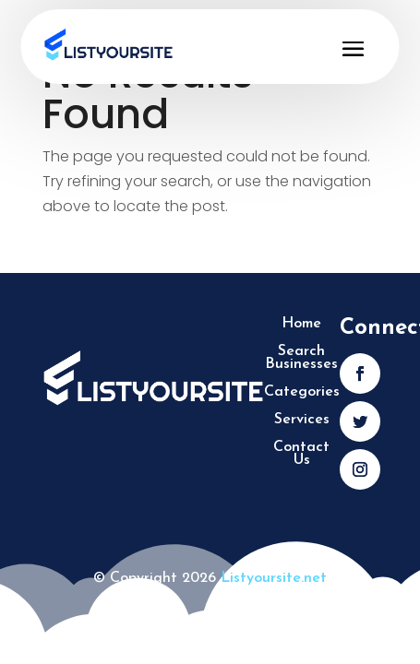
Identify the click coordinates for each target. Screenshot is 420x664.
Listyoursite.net (274, 578)
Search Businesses (301, 358)
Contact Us (301, 454)
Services (302, 420)
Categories (302, 392)
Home (301, 324)
